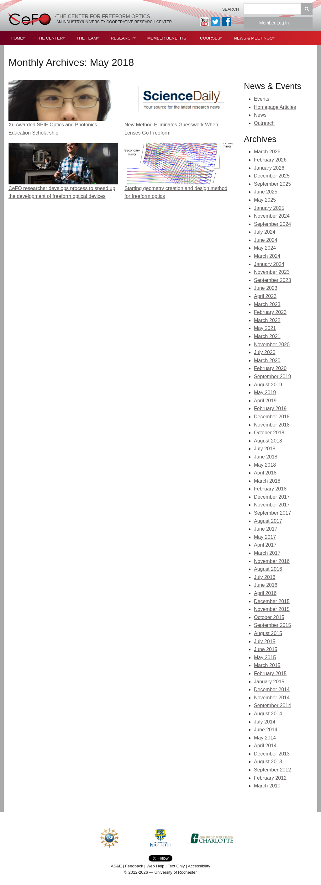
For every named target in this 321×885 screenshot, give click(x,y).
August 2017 (268, 521)
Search (230, 9)
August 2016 (268, 569)
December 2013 (272, 753)
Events (261, 99)
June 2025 (265, 191)
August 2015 (268, 633)
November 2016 (272, 561)
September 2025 (272, 184)
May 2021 (265, 328)
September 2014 (272, 705)
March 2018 (267, 481)
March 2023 (267, 304)
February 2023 (270, 312)
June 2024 (265, 240)
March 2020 (267, 360)
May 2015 (265, 657)
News (260, 115)
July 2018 (265, 448)
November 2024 (272, 216)
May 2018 (265, 465)
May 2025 (265, 200)
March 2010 (267, 785)
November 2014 (272, 697)
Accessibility (199, 866)
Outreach (264, 123)
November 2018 (272, 424)
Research (122, 38)
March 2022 (267, 320)
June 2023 (265, 288)
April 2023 (265, 296)
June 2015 (265, 649)
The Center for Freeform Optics (103, 16)
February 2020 (270, 368)
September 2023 (272, 280)
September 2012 (272, 769)
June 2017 (265, 529)
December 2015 (272, 601)
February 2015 (270, 673)
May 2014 (265, 737)
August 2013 (268, 761)
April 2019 (265, 400)
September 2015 (272, 625)
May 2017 (265, 537)
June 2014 (265, 729)
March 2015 (267, 665)
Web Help (155, 866)
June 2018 (265, 456)
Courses (210, 38)
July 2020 (265, 352)
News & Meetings (253, 38)
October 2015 (269, 617)
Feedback (134, 866)
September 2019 (272, 376)
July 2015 (265, 641)
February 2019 (270, 408)
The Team (86, 38)
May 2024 (265, 248)
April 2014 (265, 745)
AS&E (116, 866)
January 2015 (269, 681)
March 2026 (267, 151)
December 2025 (272, 175)
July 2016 (265, 577)
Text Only (176, 866)
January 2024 (269, 264)
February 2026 (270, 159)
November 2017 (272, 504)
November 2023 (272, 272)
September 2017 (272, 513)
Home (17, 38)
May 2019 (265, 392)
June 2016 (265, 585)
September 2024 (272, 224)
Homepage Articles (275, 107)
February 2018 (270, 488)
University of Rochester (175, 872)
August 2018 (268, 440)
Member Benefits (166, 38)
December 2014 (272, 689)
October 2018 (269, 432)
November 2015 (272, 609)
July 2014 (265, 721)
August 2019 (268, 384)
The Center (50, 38)
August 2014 (268, 713)
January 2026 (269, 168)
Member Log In (278, 22)
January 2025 (269, 208)
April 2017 (265, 545)
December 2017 (272, 497)
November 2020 (272, 344)
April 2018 (265, 472)
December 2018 (272, 416)
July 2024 (265, 232)
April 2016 (265, 593)
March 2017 (267, 553)
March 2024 (267, 256)
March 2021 (267, 336)
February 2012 (270, 778)
